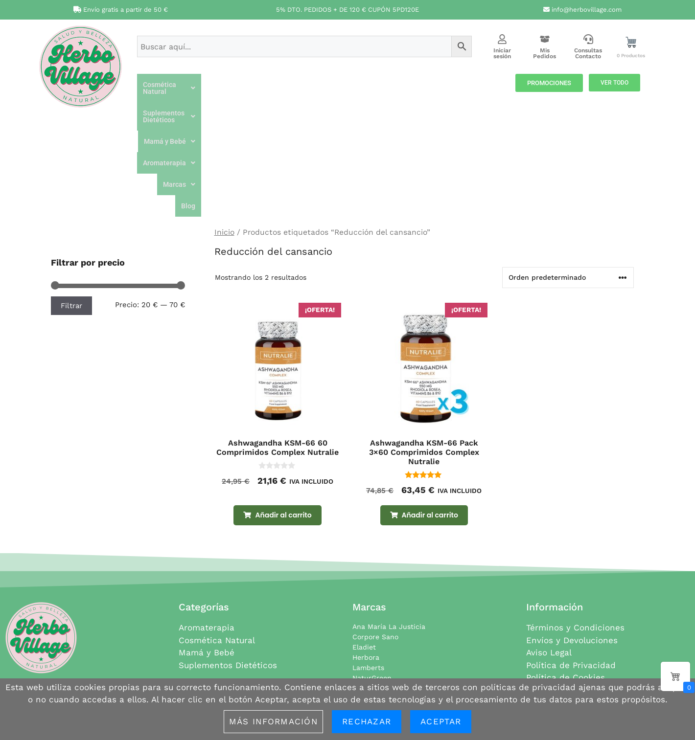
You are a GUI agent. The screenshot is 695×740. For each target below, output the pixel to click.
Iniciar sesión (502, 53)
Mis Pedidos (544, 53)
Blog (493, 106)
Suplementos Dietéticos (286, 85)
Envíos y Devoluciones (572, 540)
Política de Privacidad (571, 565)
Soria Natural (374, 629)
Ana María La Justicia (388, 527)
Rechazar (366, 721)
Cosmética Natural (198, 85)
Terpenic (366, 640)
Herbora (365, 557)
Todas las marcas (381, 650)
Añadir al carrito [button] (283, 415)
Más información (273, 721)
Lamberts (368, 568)
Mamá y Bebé (366, 85)
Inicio (224, 132)
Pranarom (368, 609)
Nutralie (365, 599)
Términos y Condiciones (575, 528)
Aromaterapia (429, 85)
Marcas (483, 85)
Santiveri (367, 619)
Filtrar (71, 206)
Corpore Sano (375, 537)
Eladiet (364, 547)
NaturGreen (372, 578)
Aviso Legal (549, 553)
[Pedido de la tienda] (568, 177)
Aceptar (440, 721)
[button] (198, 84)
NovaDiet (367, 588)
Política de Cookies (565, 578)
